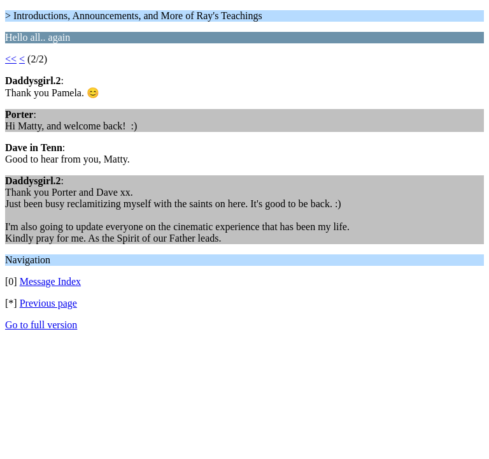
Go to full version (41, 324)
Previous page (48, 303)
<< (11, 59)
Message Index (50, 281)
